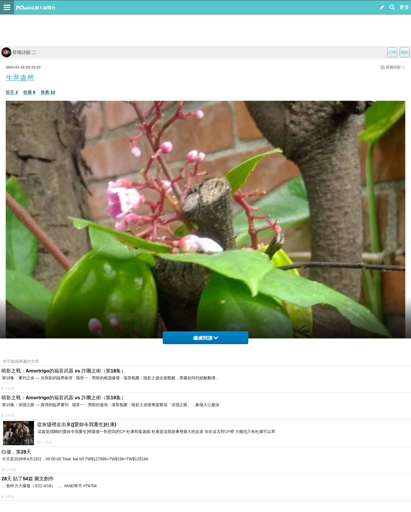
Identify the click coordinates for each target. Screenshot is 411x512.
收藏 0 (29, 92)
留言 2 (12, 92)
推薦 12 (48, 92)
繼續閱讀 (205, 338)
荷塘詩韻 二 (18, 52)
